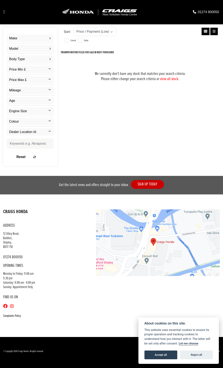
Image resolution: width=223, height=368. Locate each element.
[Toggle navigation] (4, 12)
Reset (37, 157)
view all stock (169, 79)
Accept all (161, 354)
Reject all (196, 354)
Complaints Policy (12, 316)
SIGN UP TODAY (149, 185)
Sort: (67, 32)
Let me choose (188, 343)
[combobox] (30, 38)
